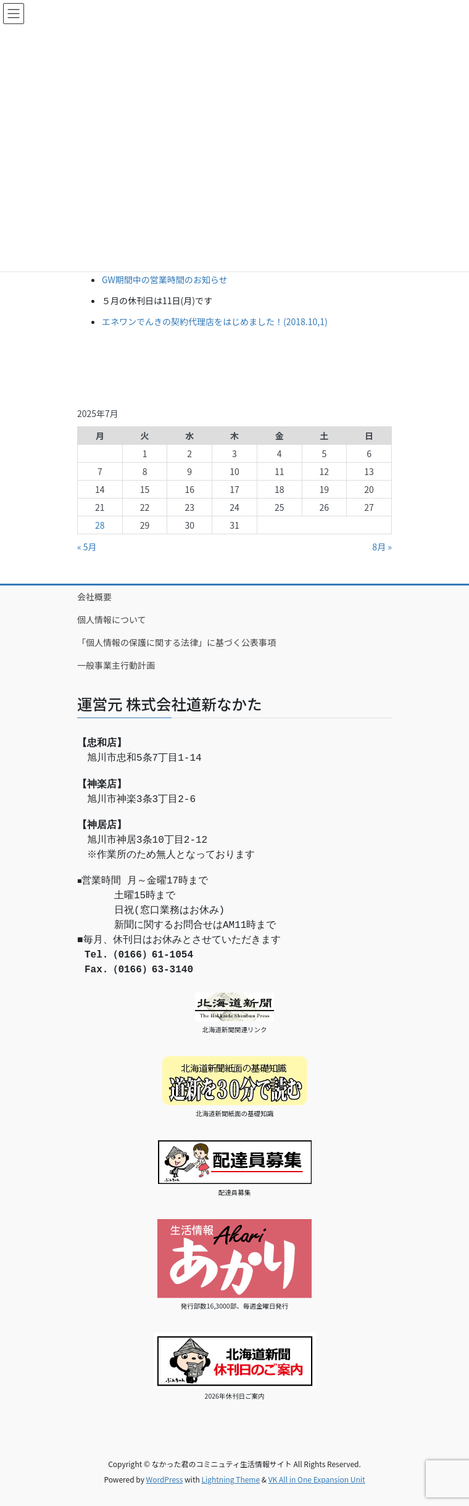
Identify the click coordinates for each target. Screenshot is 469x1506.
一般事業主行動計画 (116, 665)
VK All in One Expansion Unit (316, 1479)
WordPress (164, 1479)
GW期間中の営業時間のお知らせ (165, 279)
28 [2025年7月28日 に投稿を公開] (100, 525)
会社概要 (94, 596)
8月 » (382, 546)
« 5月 (87, 546)
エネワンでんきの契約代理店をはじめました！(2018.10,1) (215, 321)
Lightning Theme (230, 1479)
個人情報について (111, 619)
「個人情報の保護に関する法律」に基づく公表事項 (176, 642)
